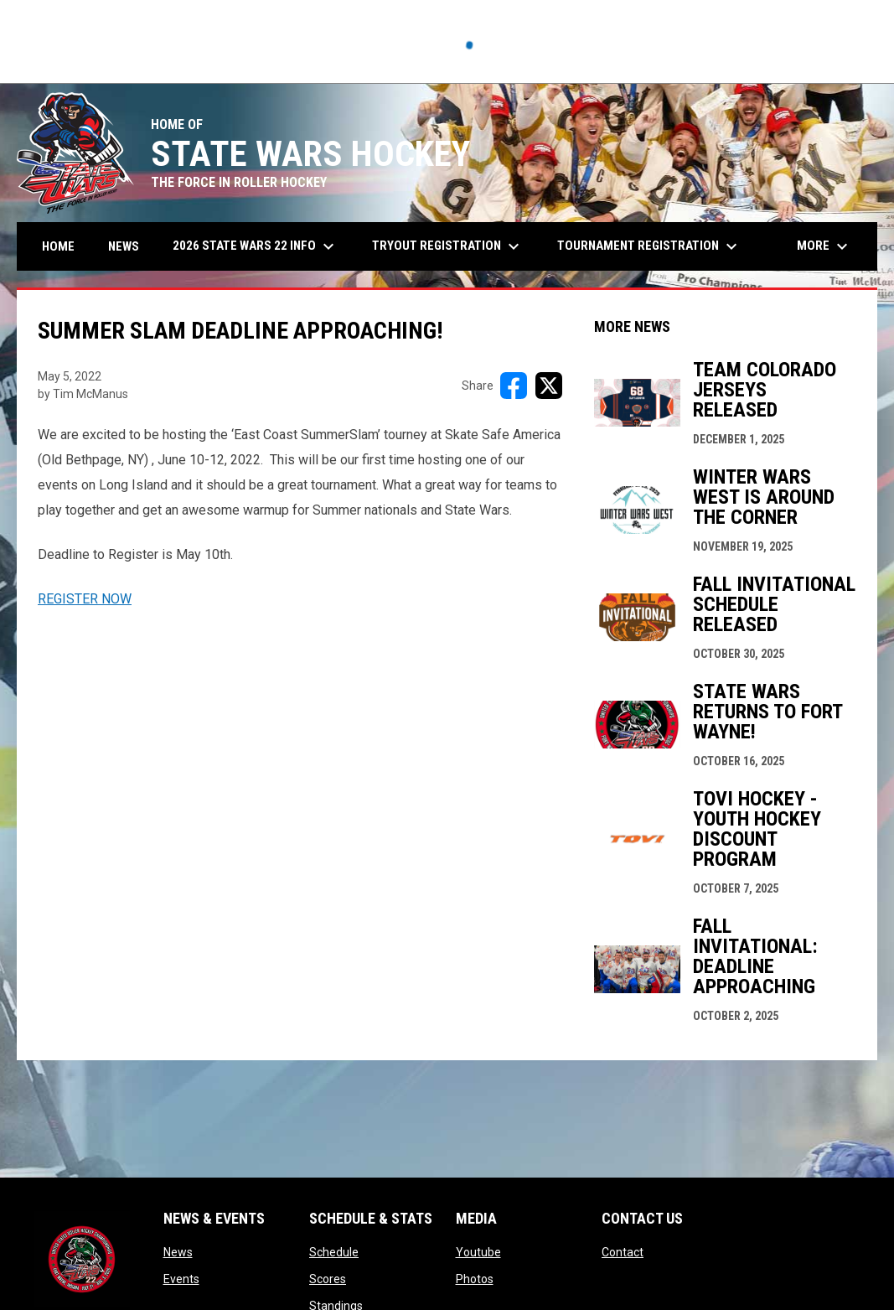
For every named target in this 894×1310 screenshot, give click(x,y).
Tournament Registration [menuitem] (649, 246)
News (178, 1252)
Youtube (478, 1252)
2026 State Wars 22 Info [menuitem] (255, 246)
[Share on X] (548, 385)
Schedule (334, 1252)
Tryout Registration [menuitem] (448, 246)
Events (181, 1279)
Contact (622, 1252)
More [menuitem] (824, 246)
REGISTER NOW (85, 599)
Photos (475, 1279)
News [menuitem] (123, 246)
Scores (327, 1279)
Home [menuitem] (58, 246)
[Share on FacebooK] (513, 385)
